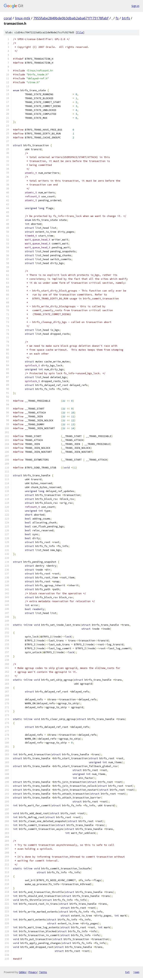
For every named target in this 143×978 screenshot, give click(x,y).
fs (117, 18)
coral (8, 18)
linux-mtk (22, 18)
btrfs (126, 18)
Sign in (135, 6)
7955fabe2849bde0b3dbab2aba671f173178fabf (71, 18)
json (136, 972)
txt (127, 972)
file (80, 32)
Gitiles (22, 972)
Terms (43, 972)
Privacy (32, 972)
